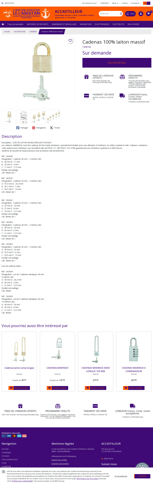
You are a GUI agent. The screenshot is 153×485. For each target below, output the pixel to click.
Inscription (135, 3)
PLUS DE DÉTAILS (117, 62)
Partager (22, 127)
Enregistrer (39, 127)
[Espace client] (141, 14)
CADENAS (33, 31)
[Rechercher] (121, 13)
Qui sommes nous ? (10, 459)
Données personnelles (60, 464)
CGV (4, 463)
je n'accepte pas (121, 476)
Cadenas (86, 46)
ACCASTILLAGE (19, 31)
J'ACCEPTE (142, 476)
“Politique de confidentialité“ (22, 481)
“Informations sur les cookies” (87, 478)
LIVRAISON (6, 466)
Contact (125, 3)
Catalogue (6, 452)
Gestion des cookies (59, 460)
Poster (55, 127)
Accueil (7, 31)
